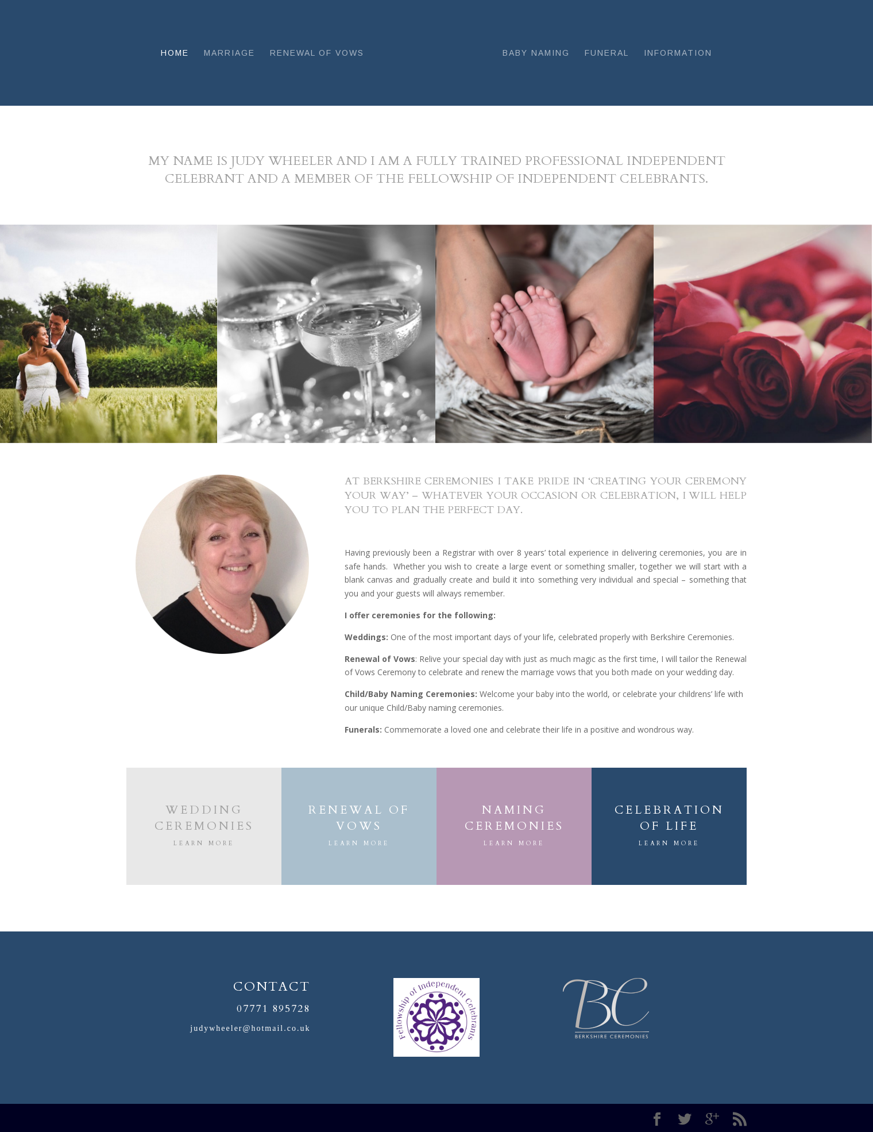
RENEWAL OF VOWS (359, 818)
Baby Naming (536, 53)
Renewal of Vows (317, 53)
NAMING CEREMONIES (514, 818)
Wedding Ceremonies (204, 818)
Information (678, 53)
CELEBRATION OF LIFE (669, 818)
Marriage (229, 53)
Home (175, 53)
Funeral (607, 53)
